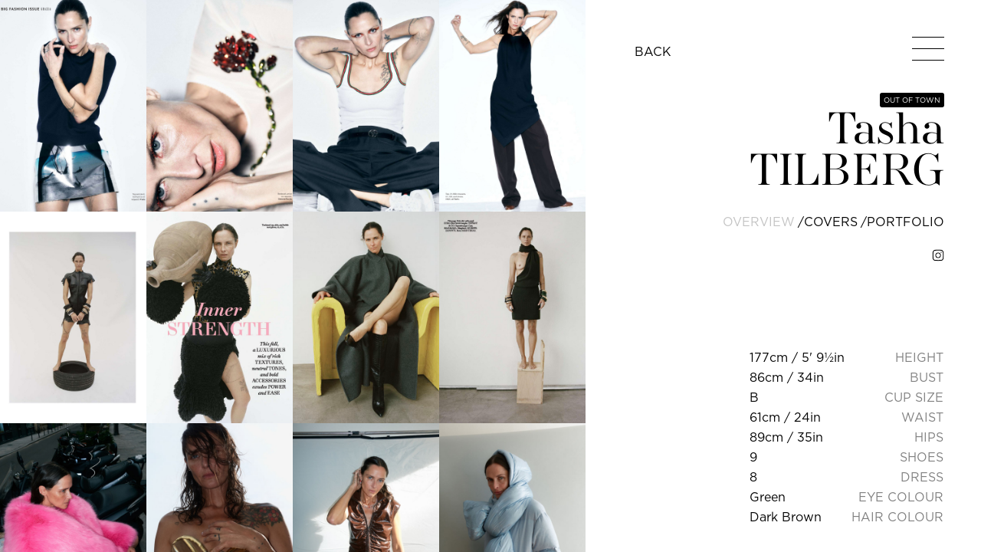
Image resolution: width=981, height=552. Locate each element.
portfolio (905, 221)
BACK (653, 51)
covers (831, 221)
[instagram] (938, 255)
